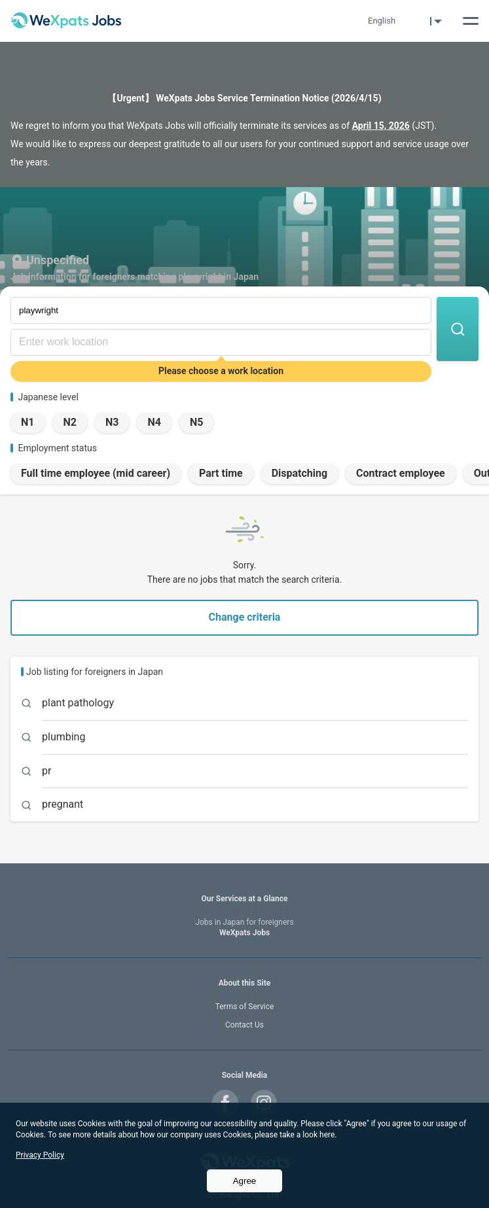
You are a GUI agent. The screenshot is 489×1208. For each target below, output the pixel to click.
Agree (245, 1181)
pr (46, 771)
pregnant (62, 804)
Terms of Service (244, 1006)
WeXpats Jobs (244, 927)
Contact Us (244, 1024)
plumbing (63, 737)
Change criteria (245, 617)
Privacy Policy (40, 1155)
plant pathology (78, 703)
